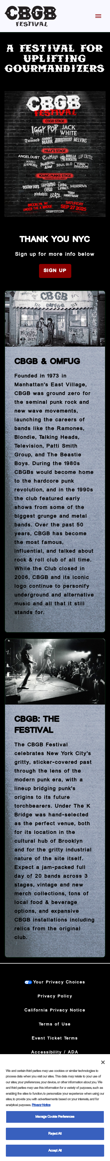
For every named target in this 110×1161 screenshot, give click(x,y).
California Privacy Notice (55, 1010)
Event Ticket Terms (55, 1038)
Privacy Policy (55, 996)
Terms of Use (55, 1024)
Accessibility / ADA (55, 1052)
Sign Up (55, 271)
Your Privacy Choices (59, 982)
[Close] (103, 1064)
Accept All (55, 1153)
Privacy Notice (41, 1107)
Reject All (54, 1136)
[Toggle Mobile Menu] (98, 16)
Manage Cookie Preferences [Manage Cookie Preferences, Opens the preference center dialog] (54, 1119)
